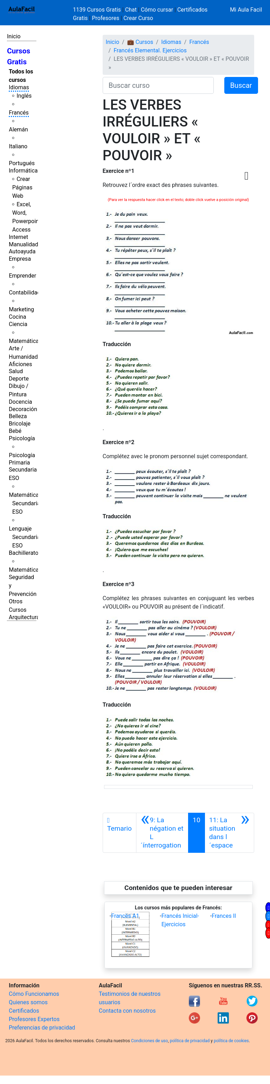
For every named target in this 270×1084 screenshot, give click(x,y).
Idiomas (19, 87)
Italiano (18, 146)
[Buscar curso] (158, 85)
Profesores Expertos (34, 1019)
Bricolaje (20, 423)
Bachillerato (23, 553)
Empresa (20, 258)
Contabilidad (24, 292)
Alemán (18, 129)
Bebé (15, 431)
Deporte (19, 378)
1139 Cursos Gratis (97, 9)
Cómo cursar (157, 9)
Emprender (22, 275)
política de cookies (231, 1040)
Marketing (21, 309)
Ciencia (18, 324)
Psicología (22, 438)
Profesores (105, 18)
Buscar (241, 85)
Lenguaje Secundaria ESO (24, 537)
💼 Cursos (140, 42)
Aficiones (20, 364)
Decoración (23, 409)
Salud (16, 371)
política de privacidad (190, 1040)
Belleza (18, 416)
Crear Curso (138, 18)
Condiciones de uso (149, 1040)
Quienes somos (28, 1002)
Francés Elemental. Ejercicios (150, 50)
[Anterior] (162, 833)
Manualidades (26, 244)
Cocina (17, 316)
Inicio (13, 36)
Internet (18, 237)
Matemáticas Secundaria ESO (25, 503)
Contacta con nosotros (127, 1010)
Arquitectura (24, 617)
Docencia (20, 401)
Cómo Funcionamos (34, 994)
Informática (23, 170)
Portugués (22, 163)
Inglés (24, 95)
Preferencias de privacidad (42, 1027)
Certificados (24, 1010)
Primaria (19, 462)
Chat (131, 9)
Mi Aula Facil (246, 9)
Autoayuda (22, 251)
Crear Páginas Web (22, 187)
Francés (18, 112)
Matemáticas (25, 341)
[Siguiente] (229, 833)
